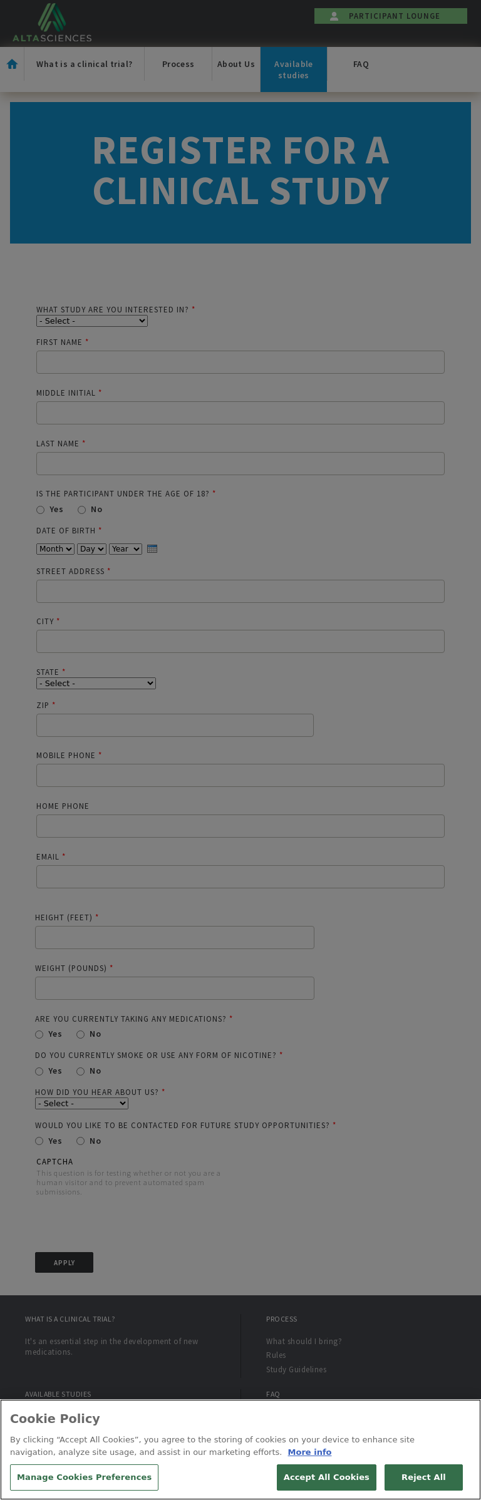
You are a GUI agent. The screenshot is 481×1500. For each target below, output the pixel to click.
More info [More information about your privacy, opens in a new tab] (310, 1464)
